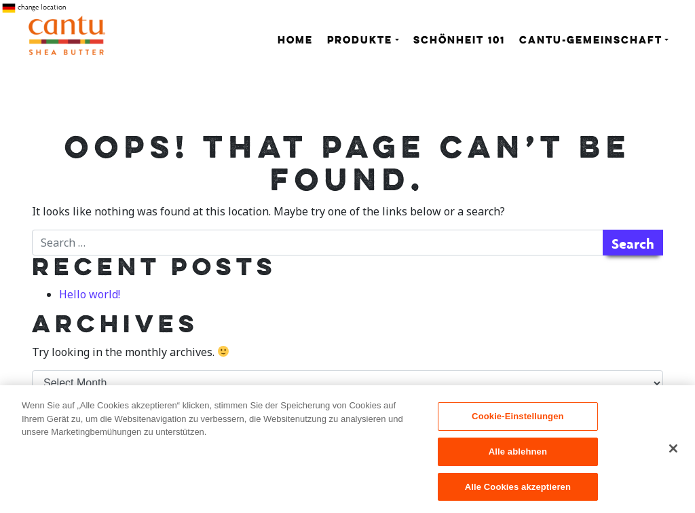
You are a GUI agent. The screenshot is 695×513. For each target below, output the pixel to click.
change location (34, 8)
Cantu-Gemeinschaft (590, 41)
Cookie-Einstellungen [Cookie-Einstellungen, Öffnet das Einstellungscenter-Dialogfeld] (518, 421)
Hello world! (89, 294)
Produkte (359, 41)
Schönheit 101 (459, 41)
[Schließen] (673, 453)
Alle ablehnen (518, 456)
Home (295, 41)
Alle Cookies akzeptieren (518, 492)
